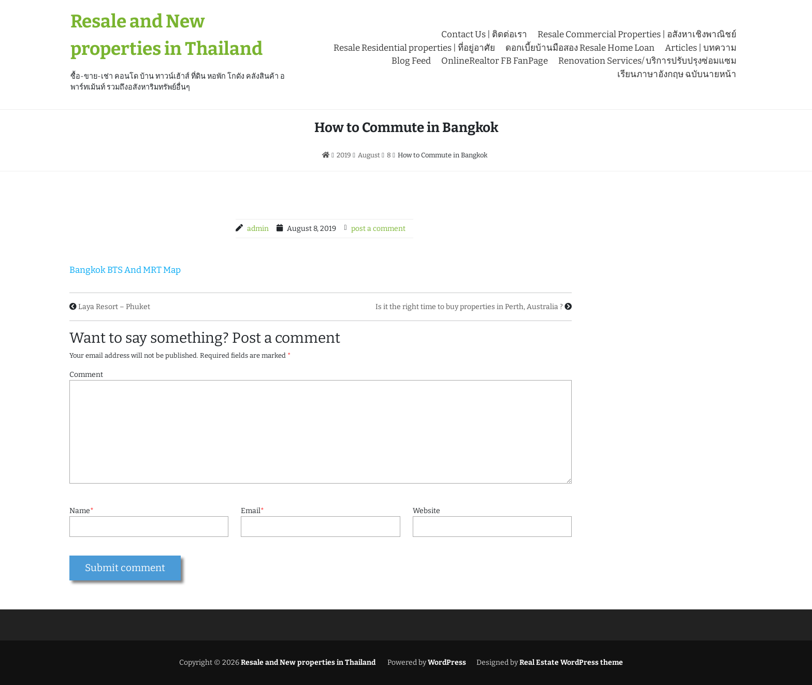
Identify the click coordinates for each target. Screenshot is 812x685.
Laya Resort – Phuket (114, 306)
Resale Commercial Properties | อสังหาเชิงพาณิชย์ (637, 34)
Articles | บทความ (700, 47)
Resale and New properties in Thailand (307, 662)
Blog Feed (411, 60)
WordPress (447, 662)
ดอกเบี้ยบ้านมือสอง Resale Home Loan (580, 47)
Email (252, 510)
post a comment (378, 228)
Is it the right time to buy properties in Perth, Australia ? (469, 306)
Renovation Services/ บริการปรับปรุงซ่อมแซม (647, 60)
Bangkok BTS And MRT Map (125, 270)
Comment (86, 374)
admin (258, 228)
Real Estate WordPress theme (570, 662)
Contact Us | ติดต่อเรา (484, 34)
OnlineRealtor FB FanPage (494, 60)
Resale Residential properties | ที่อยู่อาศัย (414, 47)
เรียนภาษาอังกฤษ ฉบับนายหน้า (676, 74)
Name (81, 510)
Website (426, 510)
